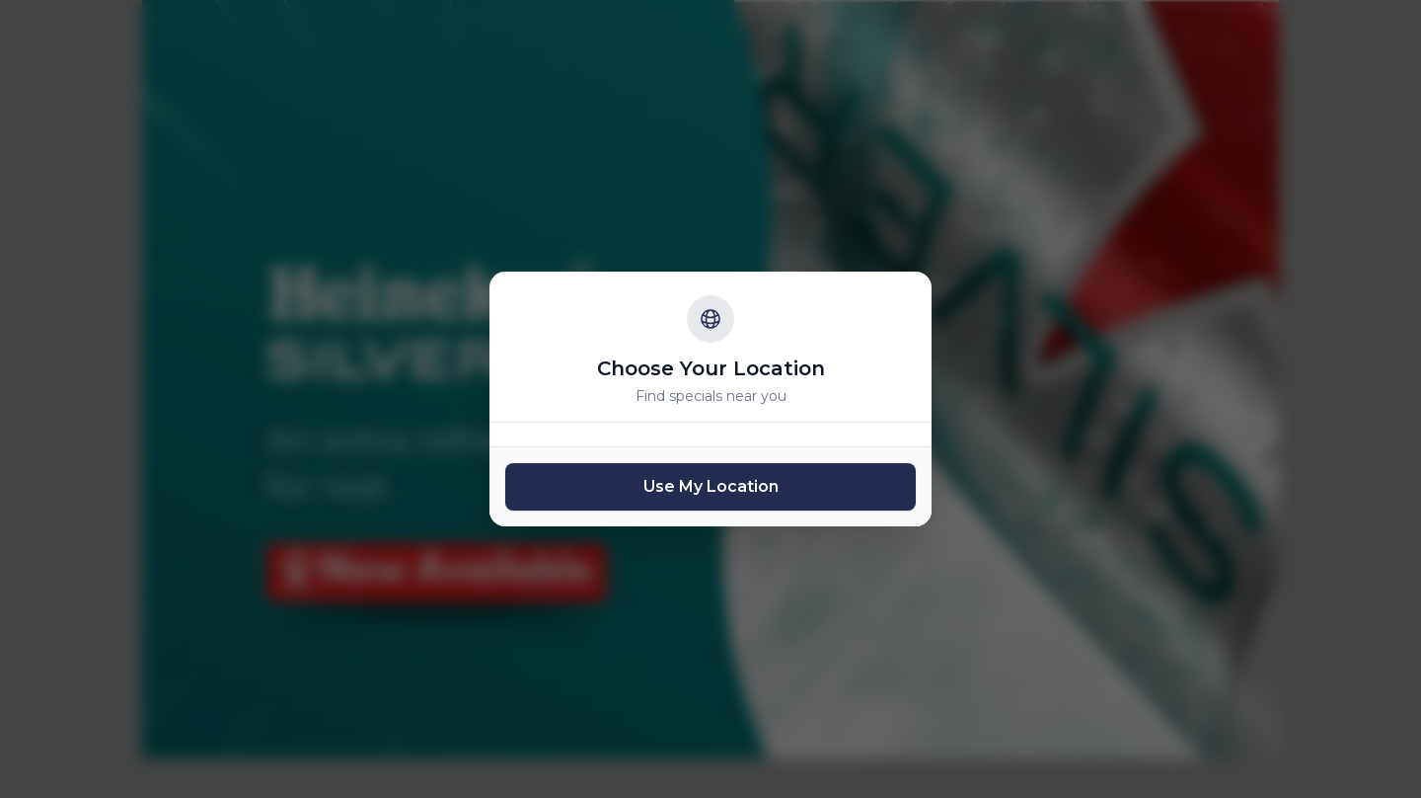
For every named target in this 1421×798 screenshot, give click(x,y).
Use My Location (711, 486)
